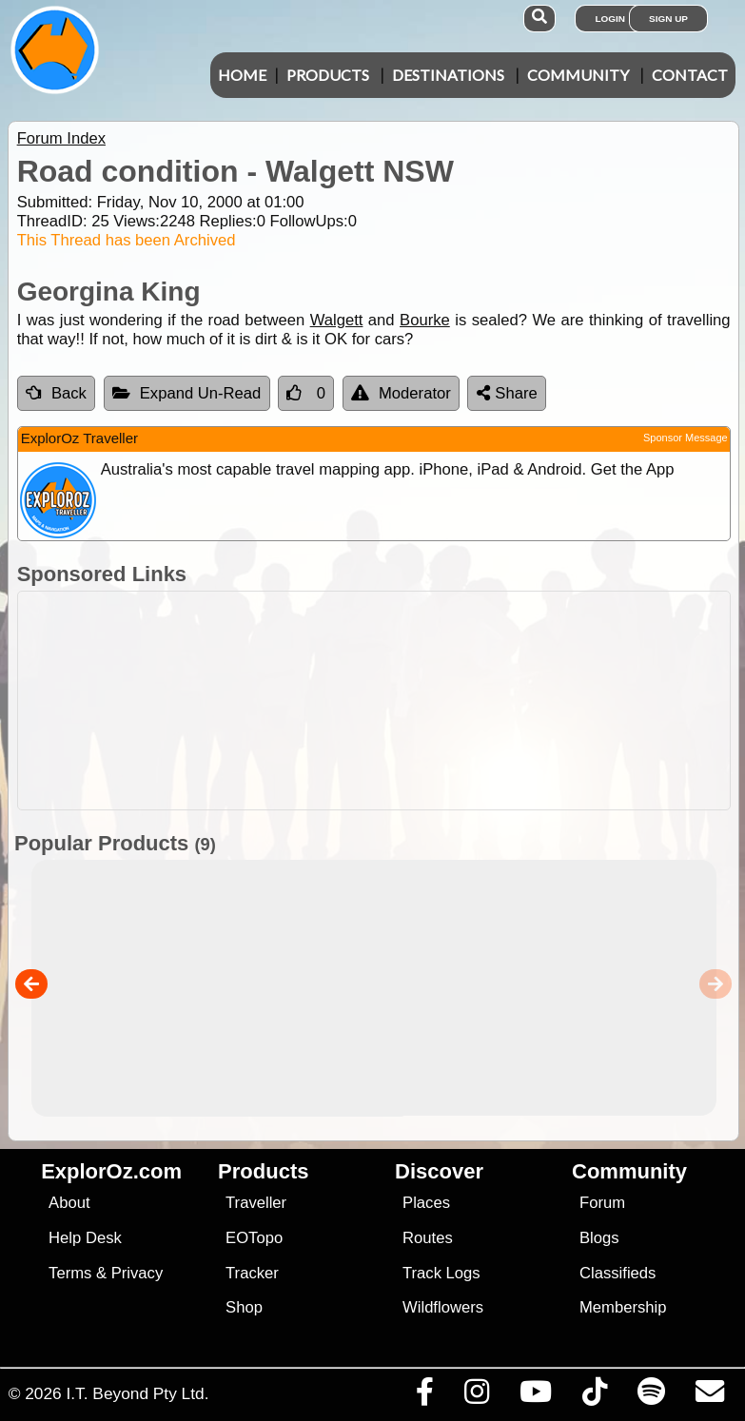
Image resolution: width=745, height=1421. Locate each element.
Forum (602, 1203)
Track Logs (441, 1273)
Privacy (137, 1273)
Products (327, 75)
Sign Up (668, 18)
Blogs (599, 1238)
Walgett (336, 320)
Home (242, 75)
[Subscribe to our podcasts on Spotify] (651, 1396)
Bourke (425, 320)
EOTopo (254, 1238)
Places (426, 1203)
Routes (427, 1238)
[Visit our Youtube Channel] (535, 1396)
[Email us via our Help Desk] (709, 1396)
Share (507, 393)
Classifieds (617, 1273)
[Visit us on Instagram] (476, 1396)
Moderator (401, 393)
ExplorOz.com (111, 1171)
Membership (622, 1307)
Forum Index (61, 138)
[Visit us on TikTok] (594, 1396)
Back (56, 393)
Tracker (252, 1273)
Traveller (255, 1203)
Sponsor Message (685, 437)
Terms (70, 1273)
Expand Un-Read (187, 393)
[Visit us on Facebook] (424, 1396)
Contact (690, 75)
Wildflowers (442, 1307)
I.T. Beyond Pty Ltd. (137, 1393)
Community (578, 75)
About (69, 1203)
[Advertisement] (382, 701)
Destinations (448, 75)
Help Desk (85, 1238)
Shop (244, 1307)
